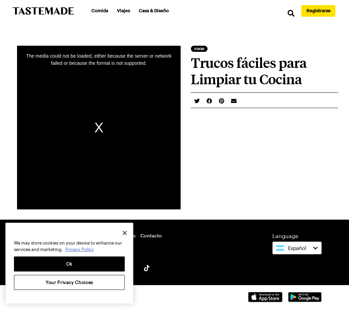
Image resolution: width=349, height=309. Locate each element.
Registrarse (318, 10)
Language (285, 236)
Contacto (151, 235)
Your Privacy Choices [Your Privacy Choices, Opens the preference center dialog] (69, 282)
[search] (291, 13)
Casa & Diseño (154, 10)
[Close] (124, 232)
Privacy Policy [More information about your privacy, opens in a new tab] (79, 249)
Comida (99, 10)
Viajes (123, 10)
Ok (69, 264)
